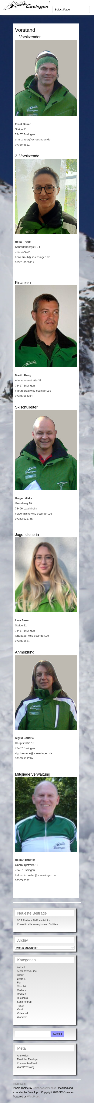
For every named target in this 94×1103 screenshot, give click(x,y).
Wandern (22, 1017)
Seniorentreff (24, 1001)
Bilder (20, 974)
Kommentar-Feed (27, 1063)
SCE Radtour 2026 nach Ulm (33, 920)
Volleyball (22, 1013)
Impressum (19, 1083)
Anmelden (22, 1055)
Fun (19, 982)
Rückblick (22, 997)
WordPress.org (25, 1067)
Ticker (20, 1005)
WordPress (33, 1096)
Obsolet (21, 986)
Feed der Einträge (27, 1059)
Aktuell (21, 967)
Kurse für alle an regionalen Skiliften (37, 924)
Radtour (21, 990)
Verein (20, 1009)
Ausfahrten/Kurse (27, 971)
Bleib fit (21, 978)
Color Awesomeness (44, 1088)
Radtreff (21, 994)
